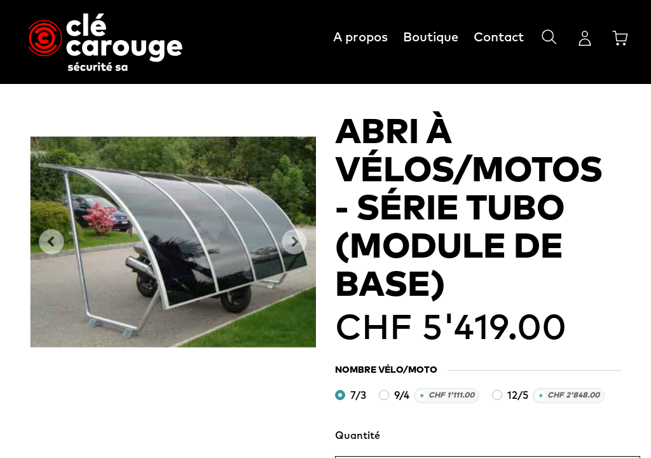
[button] (51, 242)
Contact (499, 37)
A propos (360, 37)
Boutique (430, 37)
